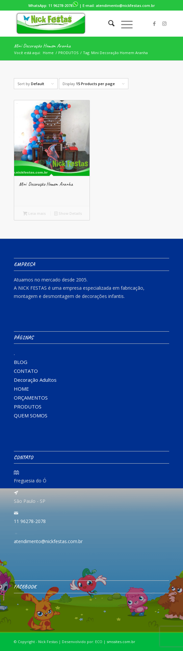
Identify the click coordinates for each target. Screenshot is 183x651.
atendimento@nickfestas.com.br (125, 5)
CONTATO (26, 371)
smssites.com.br (121, 641)
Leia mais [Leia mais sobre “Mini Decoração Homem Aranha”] (34, 213)
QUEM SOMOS (30, 415)
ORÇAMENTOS (31, 397)
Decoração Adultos (35, 379)
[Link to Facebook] (154, 23)
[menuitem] (108, 23)
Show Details (68, 213)
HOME (21, 388)
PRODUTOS (27, 406)
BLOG (20, 362)
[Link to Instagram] (164, 23)
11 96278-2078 (63, 5)
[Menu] (124, 23)
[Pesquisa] (108, 23)
